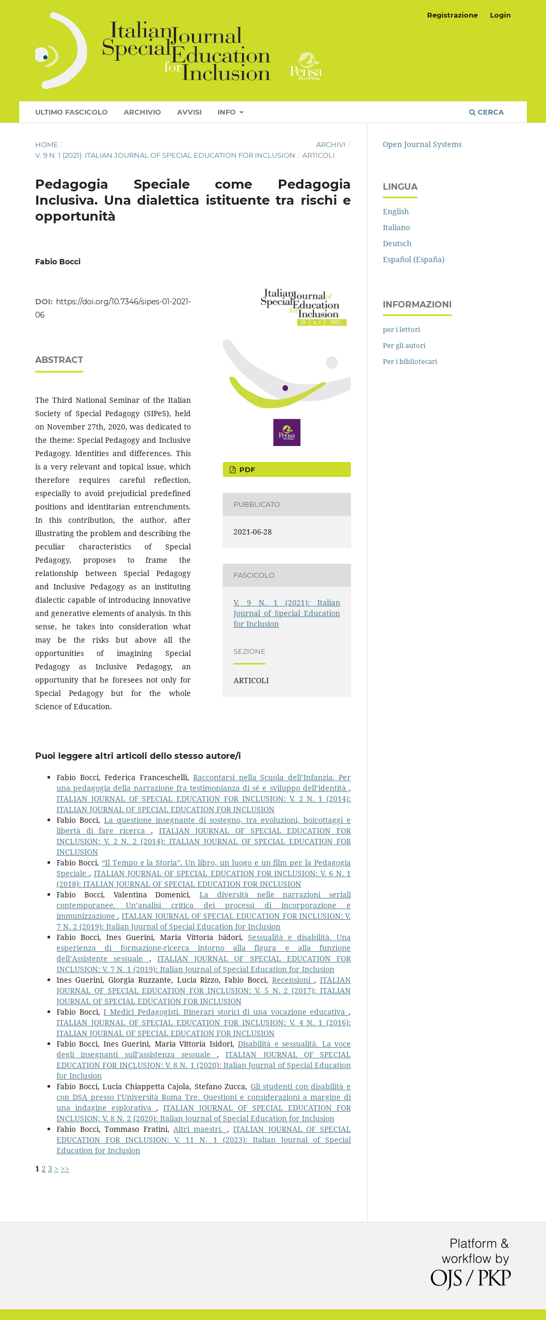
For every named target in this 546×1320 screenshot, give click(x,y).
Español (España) (414, 259)
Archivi (331, 144)
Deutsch (397, 243)
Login (500, 15)
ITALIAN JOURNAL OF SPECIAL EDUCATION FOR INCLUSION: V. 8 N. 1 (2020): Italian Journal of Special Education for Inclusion (204, 1065)
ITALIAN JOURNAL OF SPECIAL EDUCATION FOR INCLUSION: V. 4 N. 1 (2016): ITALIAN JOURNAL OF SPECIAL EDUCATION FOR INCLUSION (204, 1027)
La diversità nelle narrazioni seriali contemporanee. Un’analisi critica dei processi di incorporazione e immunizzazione (204, 905)
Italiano (396, 227)
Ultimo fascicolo (71, 112)
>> (65, 1168)
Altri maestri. (200, 1129)
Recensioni (293, 980)
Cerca (486, 112)
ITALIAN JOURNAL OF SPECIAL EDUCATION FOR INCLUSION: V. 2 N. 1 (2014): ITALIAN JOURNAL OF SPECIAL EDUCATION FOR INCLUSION (204, 803)
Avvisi (189, 112)
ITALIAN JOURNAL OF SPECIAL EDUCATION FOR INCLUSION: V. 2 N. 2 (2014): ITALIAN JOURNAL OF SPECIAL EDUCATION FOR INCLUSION (204, 841)
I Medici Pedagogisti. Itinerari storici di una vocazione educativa (226, 1012)
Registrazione (452, 15)
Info (228, 112)
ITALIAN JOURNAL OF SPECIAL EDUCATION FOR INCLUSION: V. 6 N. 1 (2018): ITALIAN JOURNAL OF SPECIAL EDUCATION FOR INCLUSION (204, 878)
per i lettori (401, 329)
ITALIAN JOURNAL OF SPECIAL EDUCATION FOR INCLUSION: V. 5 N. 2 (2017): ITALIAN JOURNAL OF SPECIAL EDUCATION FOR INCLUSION (204, 990)
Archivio (142, 112)
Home (46, 144)
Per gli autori (404, 345)
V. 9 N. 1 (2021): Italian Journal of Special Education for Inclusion (165, 155)
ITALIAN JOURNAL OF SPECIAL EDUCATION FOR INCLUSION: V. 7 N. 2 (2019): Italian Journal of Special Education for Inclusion (204, 921)
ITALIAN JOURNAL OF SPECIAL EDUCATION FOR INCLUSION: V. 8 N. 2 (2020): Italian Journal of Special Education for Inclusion (204, 1113)
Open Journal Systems (422, 144)
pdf (246, 469)
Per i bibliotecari (410, 361)
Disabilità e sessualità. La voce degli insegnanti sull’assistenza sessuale (204, 1049)
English (396, 211)
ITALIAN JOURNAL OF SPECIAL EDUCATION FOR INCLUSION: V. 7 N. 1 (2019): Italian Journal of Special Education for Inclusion (204, 963)
